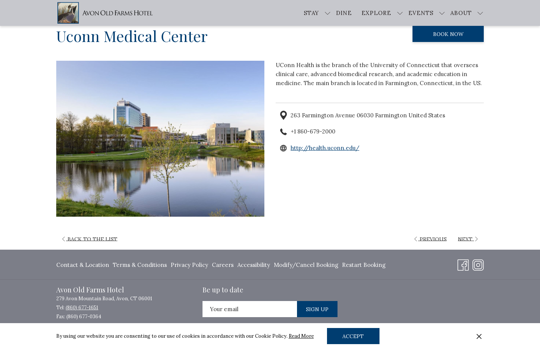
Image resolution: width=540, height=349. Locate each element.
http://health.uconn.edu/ (325, 147)
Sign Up (317, 309)
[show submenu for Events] (442, 13)
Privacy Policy (189, 264)
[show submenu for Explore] (400, 13)
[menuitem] (344, 13)
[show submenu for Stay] (327, 13)
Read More (301, 336)
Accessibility (253, 264)
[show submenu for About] (480, 13)
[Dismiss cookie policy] (479, 336)
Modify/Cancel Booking (306, 264)
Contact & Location (82, 264)
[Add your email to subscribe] (249, 309)
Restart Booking (364, 264)
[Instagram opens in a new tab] (478, 264)
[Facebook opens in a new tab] (463, 264)
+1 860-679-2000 (313, 131)
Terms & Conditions (140, 264)
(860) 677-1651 (82, 307)
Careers (223, 264)
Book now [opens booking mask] (448, 34)
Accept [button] (353, 336)
